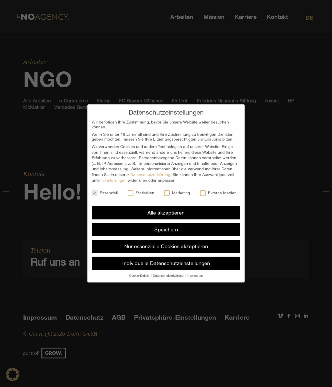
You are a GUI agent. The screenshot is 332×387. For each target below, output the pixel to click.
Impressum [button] (195, 271)
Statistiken (141, 188)
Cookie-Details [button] (139, 271)
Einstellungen (114, 175)
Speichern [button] (166, 225)
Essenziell (105, 188)
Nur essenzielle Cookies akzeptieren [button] (166, 242)
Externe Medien (218, 188)
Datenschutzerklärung (150, 170)
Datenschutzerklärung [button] (168, 271)
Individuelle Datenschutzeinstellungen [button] (166, 259)
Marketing (177, 188)
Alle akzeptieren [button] (166, 208)
